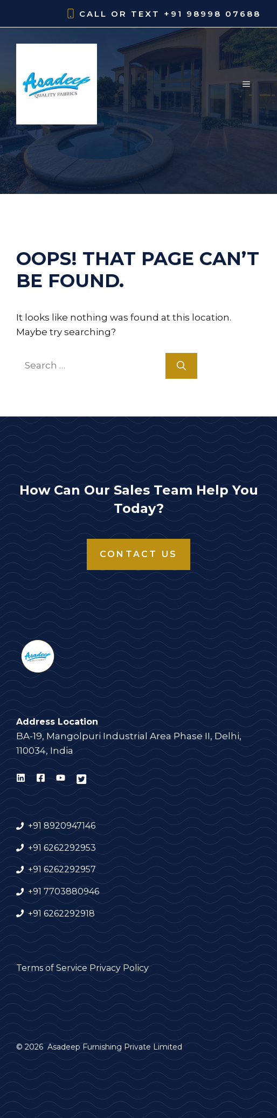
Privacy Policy (119, 968)
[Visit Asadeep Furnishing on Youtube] (60, 779)
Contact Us (138, 554)
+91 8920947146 (61, 826)
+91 (36, 891)
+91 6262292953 (62, 848)
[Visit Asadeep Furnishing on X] (81, 779)
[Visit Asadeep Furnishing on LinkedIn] (20, 779)
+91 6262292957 (62, 869)
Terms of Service (51, 968)
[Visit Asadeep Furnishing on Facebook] (40, 779)
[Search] (181, 366)
